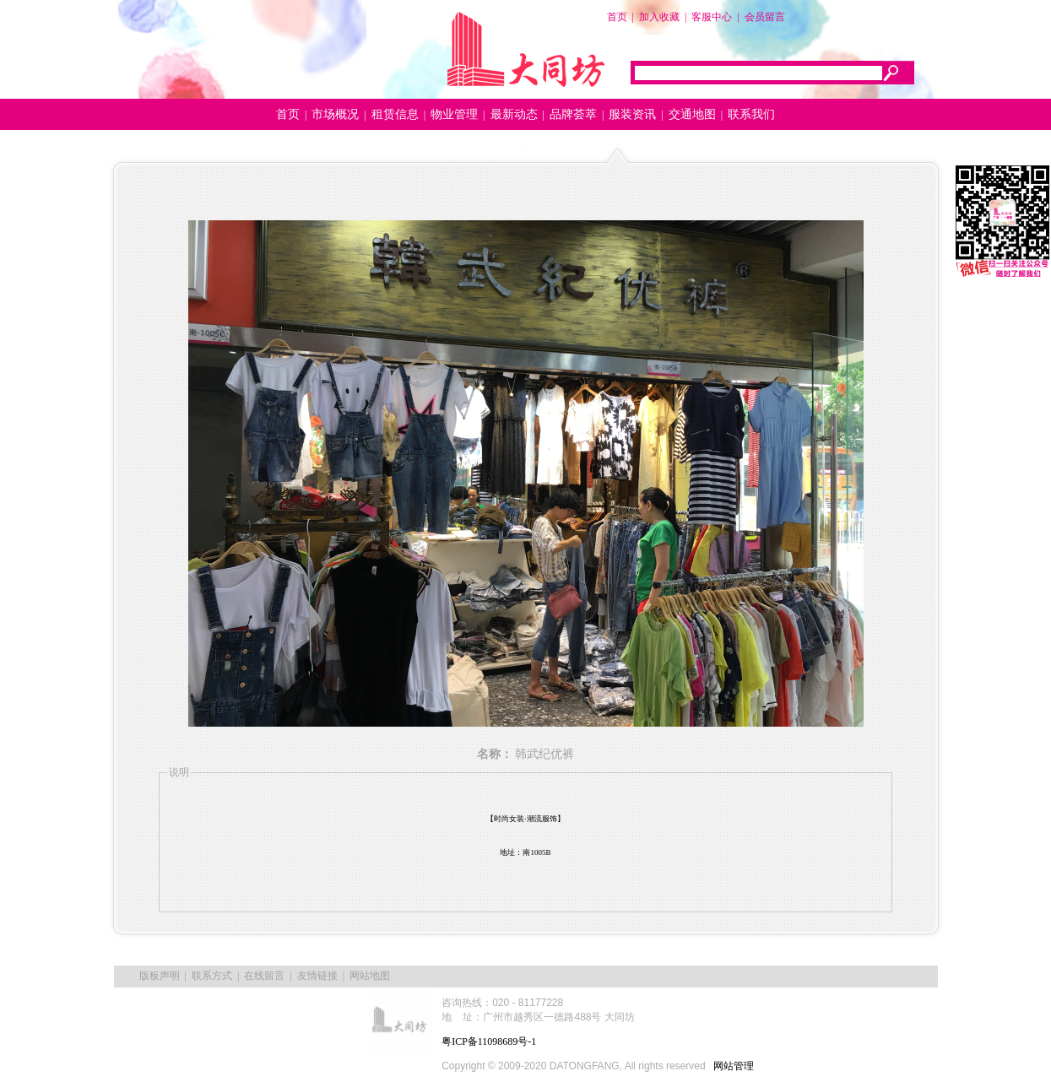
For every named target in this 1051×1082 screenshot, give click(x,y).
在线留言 (264, 976)
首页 (617, 17)
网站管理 (733, 1066)
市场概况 (335, 114)
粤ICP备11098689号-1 (489, 1041)
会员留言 (765, 17)
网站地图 (369, 976)
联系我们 (751, 114)
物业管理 (454, 114)
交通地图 (692, 114)
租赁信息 (395, 114)
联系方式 (212, 976)
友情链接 (317, 976)
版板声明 (159, 976)
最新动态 (514, 114)
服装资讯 (632, 114)
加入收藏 (659, 17)
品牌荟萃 (573, 114)
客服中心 (711, 17)
